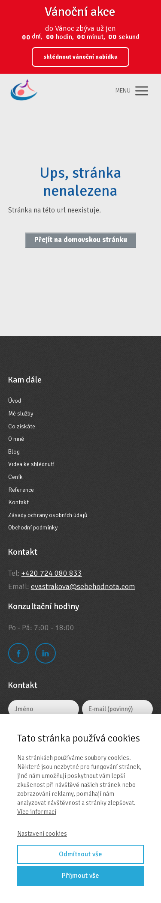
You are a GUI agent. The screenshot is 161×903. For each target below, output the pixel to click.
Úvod (14, 400)
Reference (21, 489)
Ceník (15, 477)
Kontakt (18, 502)
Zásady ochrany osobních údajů (48, 515)
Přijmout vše (80, 875)
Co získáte (21, 426)
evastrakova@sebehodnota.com (83, 586)
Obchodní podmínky (33, 527)
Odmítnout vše (80, 854)
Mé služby (20, 413)
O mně (16, 439)
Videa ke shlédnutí (31, 464)
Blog (14, 451)
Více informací (36, 812)
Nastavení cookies (42, 833)
